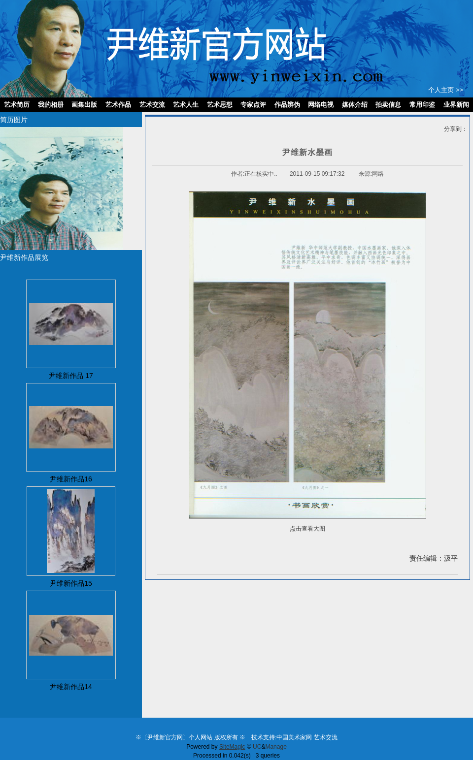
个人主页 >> (445, 90)
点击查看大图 (307, 528)
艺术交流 (326, 737)
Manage (275, 746)
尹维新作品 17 (71, 376)
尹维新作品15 (71, 583)
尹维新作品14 (71, 687)
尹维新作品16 (71, 479)
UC (257, 746)
